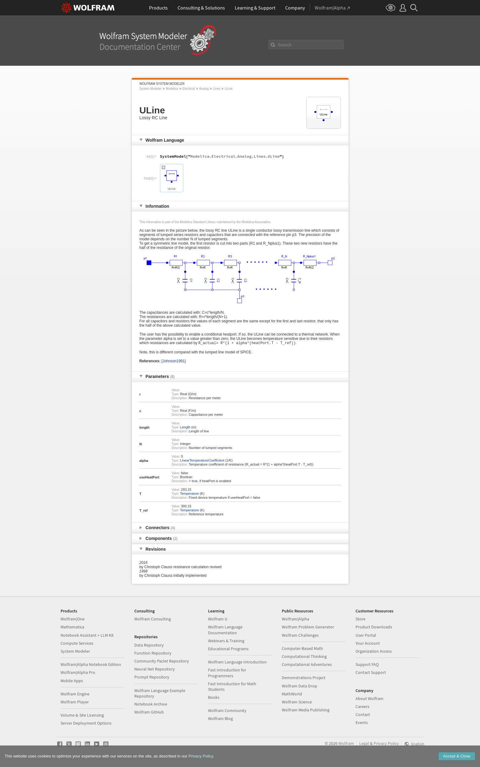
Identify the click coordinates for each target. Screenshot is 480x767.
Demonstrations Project (303, 678)
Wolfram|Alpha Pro (78, 673)
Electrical (188, 88)
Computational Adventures (307, 665)
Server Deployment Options (86, 723)
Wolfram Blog (220, 719)
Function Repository (152, 653)
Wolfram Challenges (300, 636)
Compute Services (77, 644)
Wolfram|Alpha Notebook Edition (91, 665)
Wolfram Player (75, 702)
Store (360, 619)
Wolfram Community (227, 711)
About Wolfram (370, 699)
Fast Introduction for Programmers (227, 673)
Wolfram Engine (75, 694)
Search (285, 44)
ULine (229, 88)
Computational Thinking (304, 657)
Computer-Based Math (302, 649)
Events (362, 723)
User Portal (366, 636)
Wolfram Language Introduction (237, 662)
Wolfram (346, 744)
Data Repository (149, 645)
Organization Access (374, 652)
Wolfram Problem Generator (308, 627)
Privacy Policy (386, 744)
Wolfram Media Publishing (305, 710)
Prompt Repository (151, 677)
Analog (204, 88)
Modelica (172, 88)
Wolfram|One (73, 619)
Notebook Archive (150, 704)
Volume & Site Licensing (82, 715)
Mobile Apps (72, 681)
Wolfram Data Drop (299, 686)
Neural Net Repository (154, 669)
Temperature (189, 494)
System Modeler (151, 88)
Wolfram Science (297, 702)
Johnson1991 (174, 362)
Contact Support (371, 673)
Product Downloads (374, 627)
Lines (216, 88)
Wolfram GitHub (149, 712)
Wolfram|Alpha (295, 619)
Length (185, 428)
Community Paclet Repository (161, 661)
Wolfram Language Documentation (225, 630)
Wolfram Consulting (152, 619)
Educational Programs (228, 649)
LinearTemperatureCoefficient (202, 461)
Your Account (368, 644)
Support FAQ (367, 665)
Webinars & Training (226, 641)
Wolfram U (217, 619)
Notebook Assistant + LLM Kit (87, 636)
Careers (362, 707)
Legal (364, 744)
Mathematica (72, 627)
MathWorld (292, 694)
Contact (363, 715)
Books (213, 698)
